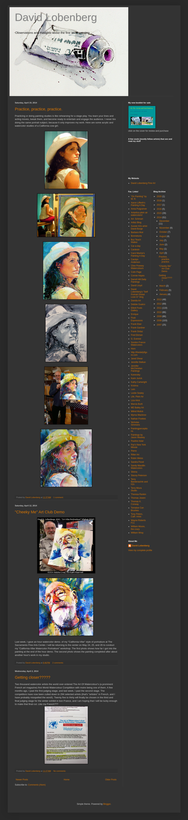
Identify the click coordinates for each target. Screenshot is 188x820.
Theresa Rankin (138, 494)
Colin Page (136, 272)
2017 (159, 205)
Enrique (134, 314)
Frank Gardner (138, 327)
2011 (159, 308)
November (164, 228)
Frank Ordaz (137, 331)
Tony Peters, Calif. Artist (137, 515)
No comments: (60, 771)
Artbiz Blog (136, 222)
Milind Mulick (137, 411)
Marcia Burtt (137, 404)
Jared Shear (137, 358)
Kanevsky (135, 374)
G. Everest (136, 339)
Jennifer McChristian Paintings (136, 368)
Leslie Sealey (137, 393)
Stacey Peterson (139, 475)
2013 (159, 299)
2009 (159, 316)
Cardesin (135, 249)
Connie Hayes (137, 275)
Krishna (134, 385)
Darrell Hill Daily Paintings (138, 280)
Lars (133, 389)
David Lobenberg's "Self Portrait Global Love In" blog (139, 293)
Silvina (134, 472)
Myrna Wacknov (138, 415)
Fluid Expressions (137, 319)
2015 (159, 213)
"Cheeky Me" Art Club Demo (40, 512)
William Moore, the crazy (138, 527)
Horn (133, 348)
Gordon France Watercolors (138, 343)
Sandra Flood (137, 462)
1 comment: (58, 497)
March (162, 286)
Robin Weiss (137, 458)
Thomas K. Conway (136, 502)
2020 (159, 196)
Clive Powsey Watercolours (137, 267)
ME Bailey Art (137, 407)
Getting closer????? (32, 677)
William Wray (137, 532)
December (164, 221)
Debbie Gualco (138, 304)
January (163, 294)
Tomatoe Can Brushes (137, 509)
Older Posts (111, 779)
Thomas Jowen (138, 498)
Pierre (134, 451)
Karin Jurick (136, 378)
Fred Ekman (137, 335)
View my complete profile (140, 550)
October (163, 232)
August (163, 236)
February (164, 290)
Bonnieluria (136, 236)
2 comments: (58, 663)
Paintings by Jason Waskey (138, 436)
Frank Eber (136, 324)
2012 (159, 304)
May (161, 249)
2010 (159, 312)
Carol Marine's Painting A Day (138, 254)
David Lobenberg (56, 17)
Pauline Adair (137, 441)
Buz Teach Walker (136, 240)
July (161, 240)
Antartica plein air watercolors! (139, 213)
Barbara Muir (137, 232)
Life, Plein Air (137, 396)
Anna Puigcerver (139, 209)
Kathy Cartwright (139, 382)
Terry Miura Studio (136, 489)
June (162, 244)
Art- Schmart (137, 219)
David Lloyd (136, 285)
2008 (159, 320)
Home (66, 779)
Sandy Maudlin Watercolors (138, 466)
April (161, 253)
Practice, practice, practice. (38, 109)
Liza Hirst (135, 400)
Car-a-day (136, 246)
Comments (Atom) (37, 785)
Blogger (107, 804)
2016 (159, 209)
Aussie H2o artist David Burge (139, 227)
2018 (159, 200)
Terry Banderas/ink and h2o (139, 482)
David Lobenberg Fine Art (143, 183)
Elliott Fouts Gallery (136, 309)
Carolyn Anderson (135, 260)
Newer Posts (22, 779)
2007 (159, 325)
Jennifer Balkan (138, 362)
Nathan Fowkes (138, 418)
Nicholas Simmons (135, 423)
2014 (159, 217)
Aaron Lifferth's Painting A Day (138, 203)
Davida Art (136, 300)
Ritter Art (135, 454)
